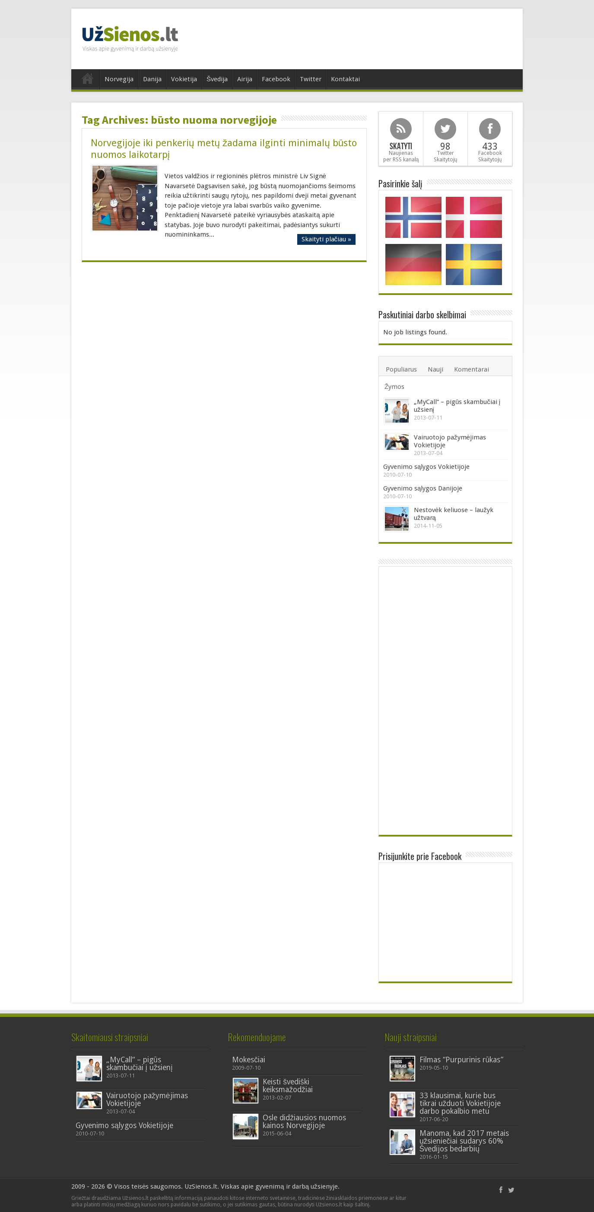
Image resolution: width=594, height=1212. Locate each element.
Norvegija (119, 79)
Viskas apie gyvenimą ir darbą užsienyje (279, 1186)
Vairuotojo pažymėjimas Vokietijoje (147, 1099)
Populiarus (401, 369)
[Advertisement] (359, 36)
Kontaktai (345, 79)
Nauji (435, 369)
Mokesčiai (248, 1059)
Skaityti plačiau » (327, 239)
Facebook (276, 79)
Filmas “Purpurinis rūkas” (461, 1059)
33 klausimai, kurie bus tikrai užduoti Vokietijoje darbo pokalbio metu (460, 1103)
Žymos (394, 387)
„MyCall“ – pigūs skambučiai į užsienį (139, 1063)
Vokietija (184, 79)
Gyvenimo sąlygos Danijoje (422, 488)
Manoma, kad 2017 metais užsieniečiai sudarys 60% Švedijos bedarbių (464, 1141)
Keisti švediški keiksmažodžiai (288, 1085)
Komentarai (471, 369)
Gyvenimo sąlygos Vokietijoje (426, 467)
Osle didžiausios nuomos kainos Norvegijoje (304, 1121)
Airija (244, 79)
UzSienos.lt (200, 1186)
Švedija (217, 79)
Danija (152, 79)
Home (87, 80)
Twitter (310, 79)
